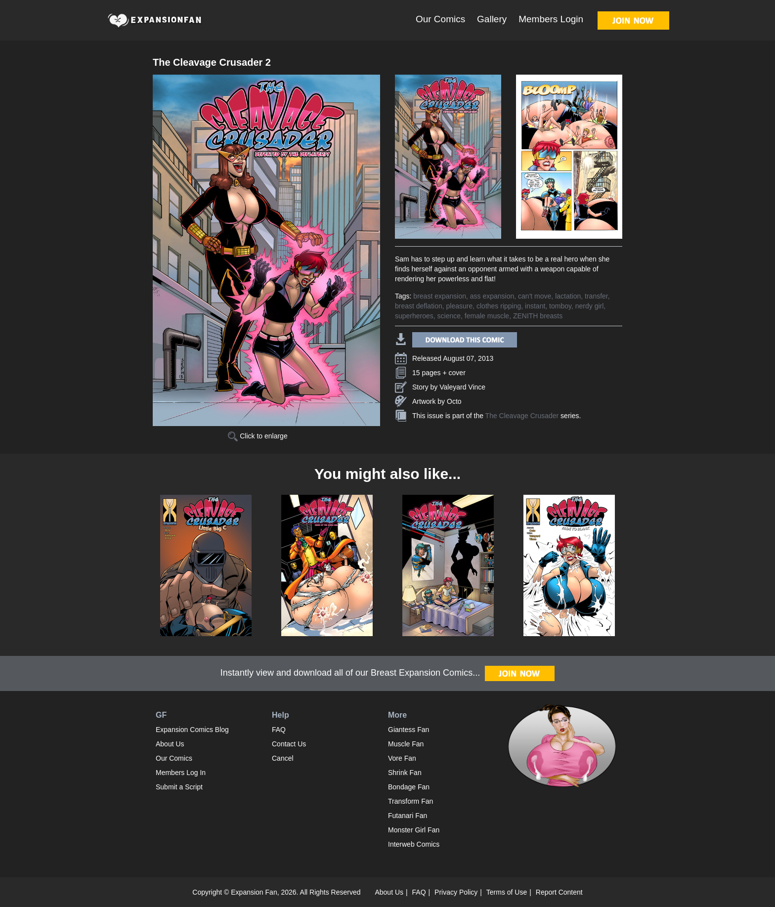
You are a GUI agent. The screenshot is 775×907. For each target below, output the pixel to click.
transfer (596, 296)
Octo (454, 401)
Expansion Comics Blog (192, 730)
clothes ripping (498, 306)
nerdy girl (589, 306)
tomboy (560, 306)
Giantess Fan (408, 730)
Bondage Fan (409, 787)
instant (535, 306)
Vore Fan (402, 758)
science (449, 316)
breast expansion (439, 296)
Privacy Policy (455, 892)
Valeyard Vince (462, 387)
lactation (568, 296)
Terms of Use (506, 892)
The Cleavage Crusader (522, 416)
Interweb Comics (413, 844)
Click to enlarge (257, 436)
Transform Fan (410, 801)
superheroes (414, 316)
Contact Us (289, 744)
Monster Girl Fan (413, 830)
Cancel (283, 758)
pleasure (459, 306)
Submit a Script (179, 787)
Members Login (550, 19)
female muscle (487, 316)
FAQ (279, 730)
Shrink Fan (405, 773)
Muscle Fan (406, 744)
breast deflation (418, 306)
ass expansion (492, 296)
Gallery (492, 19)
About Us (170, 744)
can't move (534, 296)
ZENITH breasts (537, 316)
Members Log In (181, 773)
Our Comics (440, 19)
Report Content (559, 892)
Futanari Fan (407, 816)
